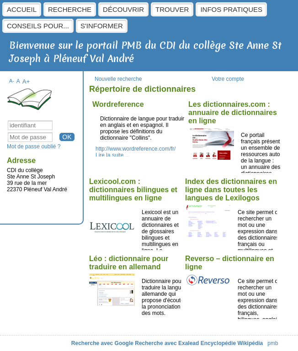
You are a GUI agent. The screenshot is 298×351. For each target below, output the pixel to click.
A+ (26, 81)
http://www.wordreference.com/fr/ (136, 149)
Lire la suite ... (113, 155)
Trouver (172, 9)
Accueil (22, 9)
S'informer (101, 26)
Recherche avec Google (102, 343)
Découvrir (123, 9)
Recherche (69, 9)
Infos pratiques (231, 9)
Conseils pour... (38, 26)
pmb (272, 343)
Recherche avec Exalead (167, 343)
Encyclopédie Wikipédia (232, 343)
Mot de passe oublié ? (33, 146)
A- (11, 81)
